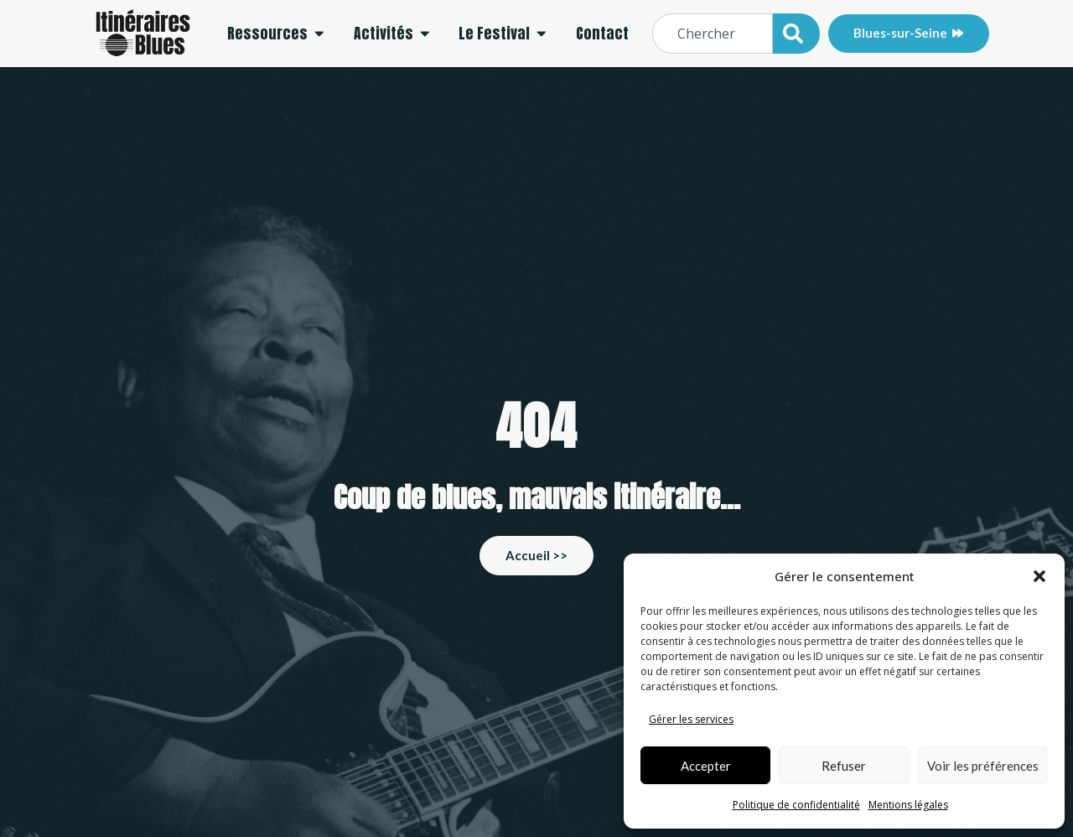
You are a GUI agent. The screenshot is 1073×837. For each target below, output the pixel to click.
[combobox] (712, 33)
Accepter (706, 765)
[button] (1039, 576)
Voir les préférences (983, 765)
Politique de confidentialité (796, 805)
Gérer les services (691, 719)
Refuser (844, 765)
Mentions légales (908, 805)
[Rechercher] (796, 33)
